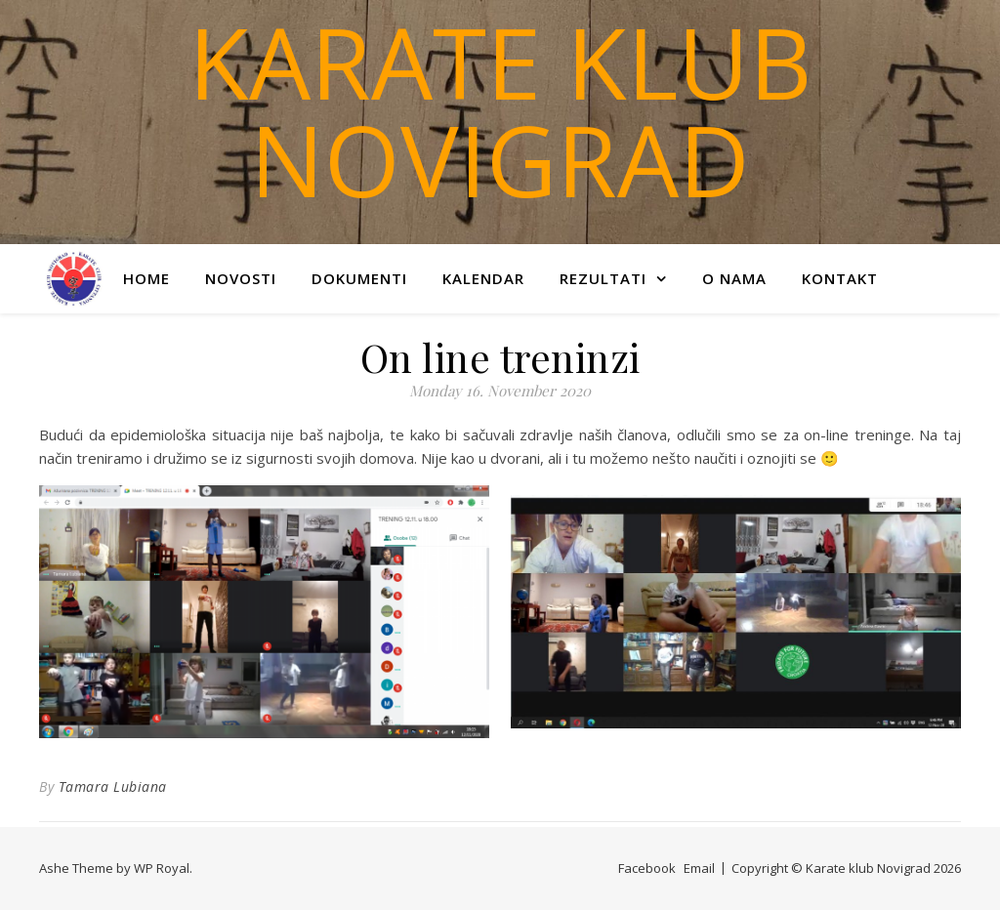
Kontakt (840, 278)
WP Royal (161, 868)
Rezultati (603, 278)
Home (146, 278)
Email (699, 868)
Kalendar (483, 278)
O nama (734, 278)
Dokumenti (359, 278)
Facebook (647, 868)
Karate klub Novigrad (500, 110)
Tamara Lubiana (113, 786)
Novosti (240, 278)
